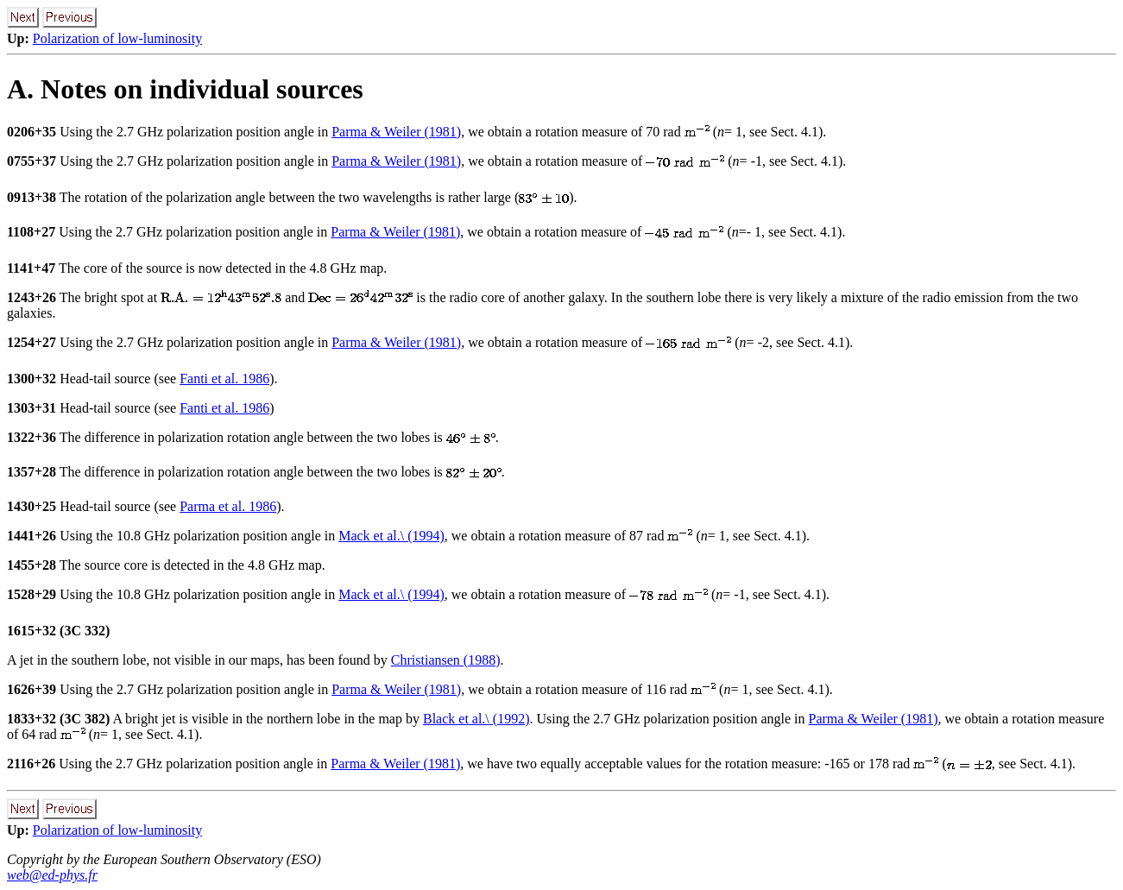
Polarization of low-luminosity (117, 38)
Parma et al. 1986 (228, 506)
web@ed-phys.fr (52, 875)
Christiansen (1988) (446, 660)
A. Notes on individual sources (185, 88)
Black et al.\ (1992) (476, 718)
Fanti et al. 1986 (224, 378)
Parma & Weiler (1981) (396, 131)
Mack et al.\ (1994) (391, 535)
